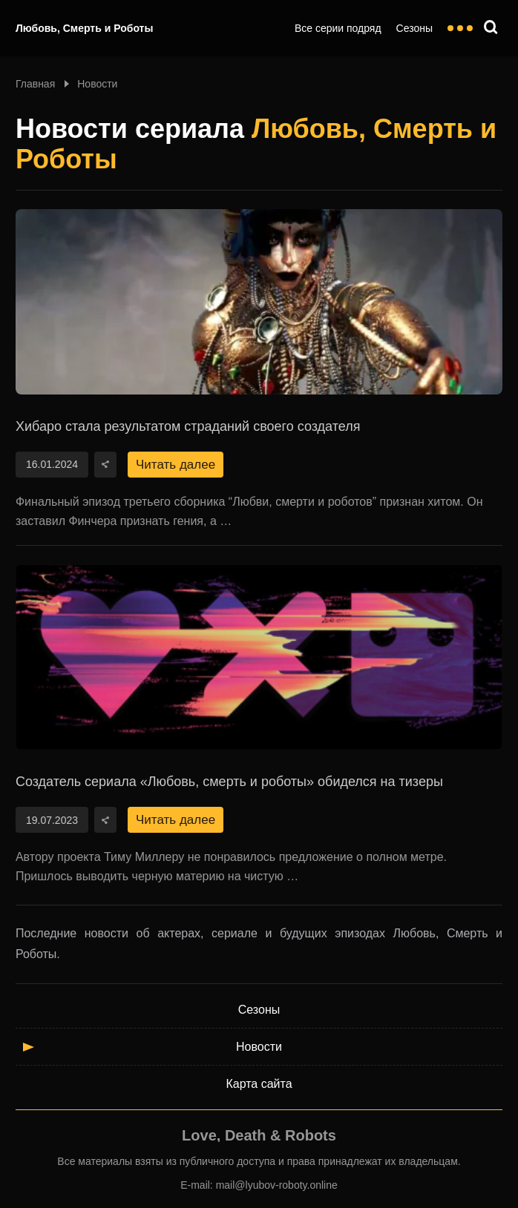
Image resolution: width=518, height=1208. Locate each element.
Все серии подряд (338, 28)
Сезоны (414, 28)
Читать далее (175, 465)
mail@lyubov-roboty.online (277, 1185)
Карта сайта (259, 1083)
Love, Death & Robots (259, 1135)
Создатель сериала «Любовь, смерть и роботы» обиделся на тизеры (229, 781)
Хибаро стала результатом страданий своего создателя (188, 426)
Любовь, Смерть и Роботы (84, 28)
